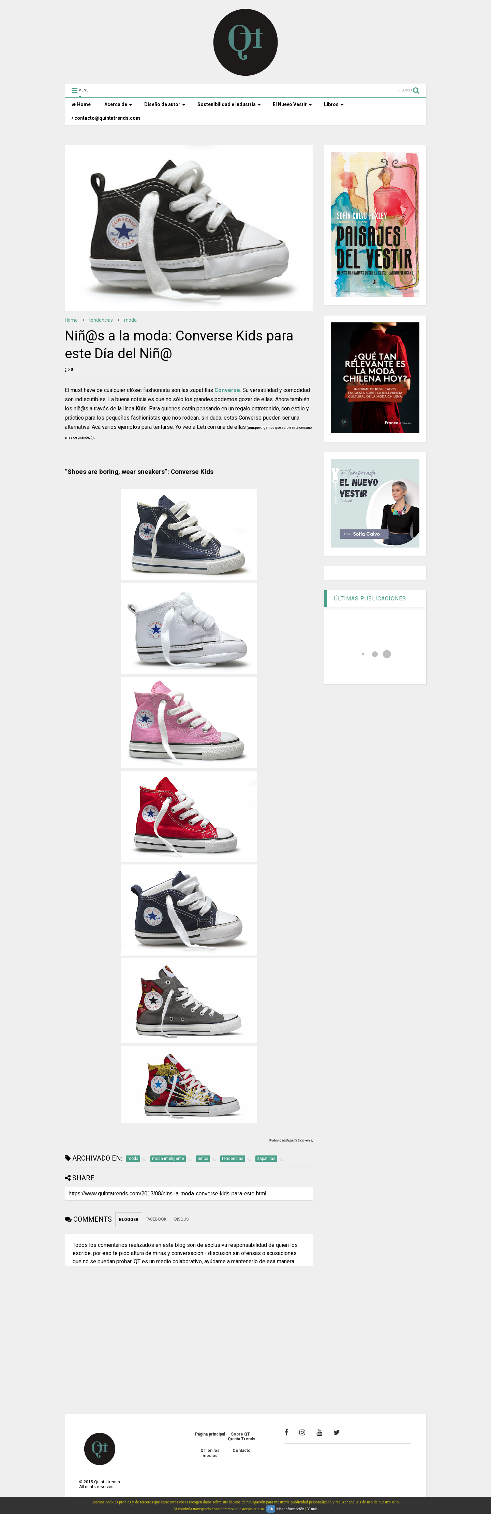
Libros (334, 104)
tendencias (101, 320)
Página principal (210, 1434)
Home (81, 104)
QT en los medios (210, 1453)
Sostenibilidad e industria (229, 104)
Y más (312, 1508)
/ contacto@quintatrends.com (106, 118)
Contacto (242, 1450)
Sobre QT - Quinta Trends (241, 1436)
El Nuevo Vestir (292, 104)
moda (130, 320)
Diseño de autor (164, 104)
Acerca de (118, 104)
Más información (290, 1508)
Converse (227, 390)
